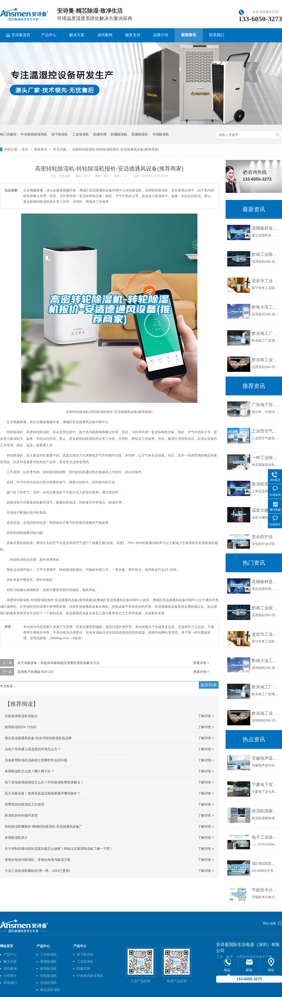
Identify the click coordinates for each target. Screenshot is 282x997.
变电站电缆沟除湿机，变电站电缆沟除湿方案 (37, 860)
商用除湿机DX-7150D (20, 727)
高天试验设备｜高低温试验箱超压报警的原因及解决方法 (58, 663)
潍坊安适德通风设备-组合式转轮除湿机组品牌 (38, 738)
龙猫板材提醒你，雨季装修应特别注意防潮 (266, 228)
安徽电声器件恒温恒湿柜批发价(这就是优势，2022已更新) (266, 758)
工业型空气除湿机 (266, 431)
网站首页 (6, 946)
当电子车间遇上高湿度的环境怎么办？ (33, 749)
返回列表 (208, 685)
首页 (25, 149)
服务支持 (132, 35)
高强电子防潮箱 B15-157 (35, 672)
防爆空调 (99, 134)
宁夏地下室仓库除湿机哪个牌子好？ (266, 784)
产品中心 (48, 35)
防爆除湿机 (140, 134)
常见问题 (59, 149)
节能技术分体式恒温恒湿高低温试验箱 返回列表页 (266, 890)
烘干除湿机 (59, 134)
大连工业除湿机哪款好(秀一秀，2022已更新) (37, 871)
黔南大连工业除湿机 (266, 307)
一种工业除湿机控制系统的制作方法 (266, 457)
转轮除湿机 (48, 975)
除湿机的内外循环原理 (21, 815)
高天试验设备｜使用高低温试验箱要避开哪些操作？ (42, 793)
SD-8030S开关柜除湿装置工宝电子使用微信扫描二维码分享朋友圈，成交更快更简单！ (266, 863)
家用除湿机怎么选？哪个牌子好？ (29, 771)
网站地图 (269, 923)
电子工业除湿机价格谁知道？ (266, 837)
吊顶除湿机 (161, 134)
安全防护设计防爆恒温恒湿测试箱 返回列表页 (266, 536)
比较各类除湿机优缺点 (21, 716)
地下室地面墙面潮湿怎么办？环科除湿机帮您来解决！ (44, 782)
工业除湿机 (48, 954)
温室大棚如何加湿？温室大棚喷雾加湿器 (266, 510)
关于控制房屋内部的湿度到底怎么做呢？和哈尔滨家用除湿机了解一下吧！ (59, 848)
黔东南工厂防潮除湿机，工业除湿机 (266, 333)
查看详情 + (201, 663)
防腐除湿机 (119, 134)
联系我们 (216, 35)
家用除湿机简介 (16, 837)
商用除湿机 (48, 961)
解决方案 (76, 35)
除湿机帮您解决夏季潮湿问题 (266, 484)
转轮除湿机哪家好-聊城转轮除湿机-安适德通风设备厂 (43, 826)
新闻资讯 (188, 35)
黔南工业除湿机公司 (266, 254)
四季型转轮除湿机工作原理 (24, 804)
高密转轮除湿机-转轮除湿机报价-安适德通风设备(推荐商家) (115, 149)
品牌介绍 (160, 35)
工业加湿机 (80, 134)
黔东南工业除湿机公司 (266, 359)
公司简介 (10, 975)
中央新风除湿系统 (34, 134)
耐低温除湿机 (50, 990)
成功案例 (104, 35)
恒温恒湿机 (48, 983)
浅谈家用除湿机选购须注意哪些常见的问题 (36, 760)
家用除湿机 (48, 968)
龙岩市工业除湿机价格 (266, 280)
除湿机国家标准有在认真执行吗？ (266, 811)
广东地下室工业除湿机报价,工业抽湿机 (266, 404)
